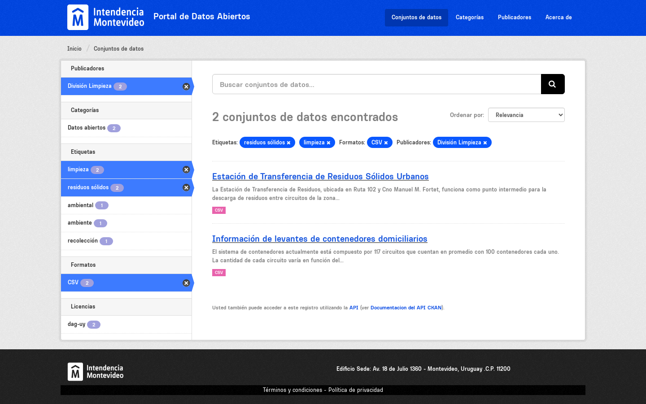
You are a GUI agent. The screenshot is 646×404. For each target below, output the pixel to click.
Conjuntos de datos (416, 17)
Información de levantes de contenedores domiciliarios (320, 238)
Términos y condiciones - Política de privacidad (323, 390)
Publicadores (514, 17)
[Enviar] (553, 84)
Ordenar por (466, 114)
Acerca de (559, 17)
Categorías (470, 17)
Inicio (74, 48)
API (353, 307)
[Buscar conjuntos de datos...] (376, 84)
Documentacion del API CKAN (406, 307)
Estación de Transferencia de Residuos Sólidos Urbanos (320, 176)
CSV (219, 210)
